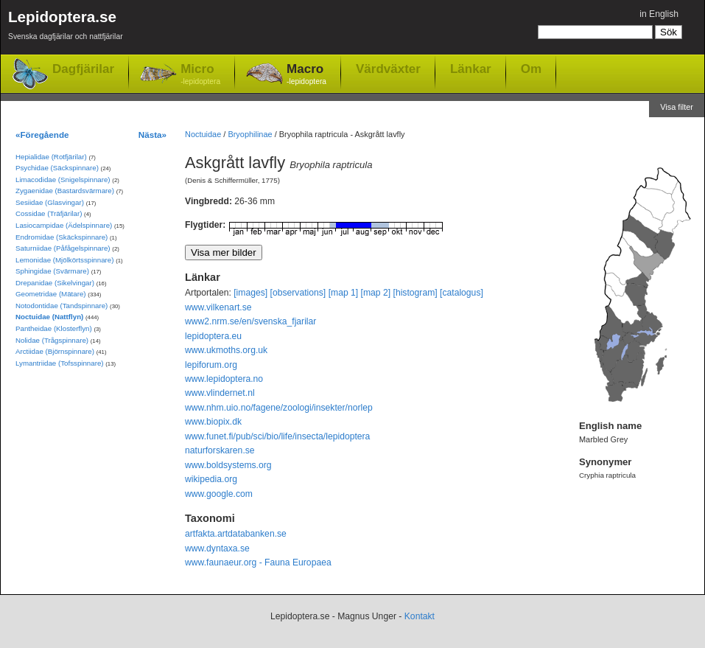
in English (658, 14)
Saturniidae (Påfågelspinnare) (63, 248)
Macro (306, 75)
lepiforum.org (211, 365)
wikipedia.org (211, 479)
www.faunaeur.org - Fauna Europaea (258, 562)
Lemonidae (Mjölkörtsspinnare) (64, 260)
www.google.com (219, 494)
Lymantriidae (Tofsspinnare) (59, 363)
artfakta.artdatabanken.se (236, 534)
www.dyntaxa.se (217, 548)
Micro (200, 75)
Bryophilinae (250, 134)
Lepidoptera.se (65, 27)
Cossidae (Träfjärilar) (48, 213)
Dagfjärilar (83, 69)
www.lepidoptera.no (224, 379)
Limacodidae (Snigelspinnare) (63, 179)
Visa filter (676, 106)
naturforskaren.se (220, 450)
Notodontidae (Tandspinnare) (61, 306)
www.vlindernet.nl (220, 393)
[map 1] (344, 293)
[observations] (298, 293)
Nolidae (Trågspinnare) (51, 340)
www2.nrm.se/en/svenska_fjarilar (250, 321)
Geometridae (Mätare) (50, 294)
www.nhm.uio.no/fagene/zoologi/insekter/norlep (279, 408)
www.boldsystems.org (228, 465)
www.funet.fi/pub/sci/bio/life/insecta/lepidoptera (277, 436)
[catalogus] (461, 293)
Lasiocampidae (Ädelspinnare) (63, 225)
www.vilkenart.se (218, 307)
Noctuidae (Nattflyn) (49, 317)
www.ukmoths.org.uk (226, 350)
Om (531, 68)
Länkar (470, 68)
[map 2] (376, 293)
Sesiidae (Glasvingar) (49, 202)
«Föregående (42, 134)
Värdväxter (388, 68)
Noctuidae (203, 134)
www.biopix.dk (213, 422)
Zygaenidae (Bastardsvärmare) (64, 191)
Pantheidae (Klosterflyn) (53, 328)
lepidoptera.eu (213, 336)
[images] (250, 293)
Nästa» (152, 134)
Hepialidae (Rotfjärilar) (51, 157)
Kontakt (419, 616)
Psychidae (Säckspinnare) (57, 168)
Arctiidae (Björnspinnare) (54, 351)
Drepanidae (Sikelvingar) (54, 283)
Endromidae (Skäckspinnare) (61, 237)
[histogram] (415, 293)
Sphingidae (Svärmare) (52, 271)
